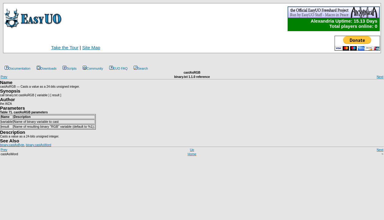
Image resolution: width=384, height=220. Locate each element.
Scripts (70, 68)
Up (192, 150)
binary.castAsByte (12, 145)
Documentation (18, 68)
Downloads (47, 68)
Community (93, 68)
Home (192, 154)
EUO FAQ (118, 68)
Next (380, 77)
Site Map (91, 47)
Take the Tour (64, 47)
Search (141, 68)
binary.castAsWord (38, 145)
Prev (4, 77)
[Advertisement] (219, 42)
